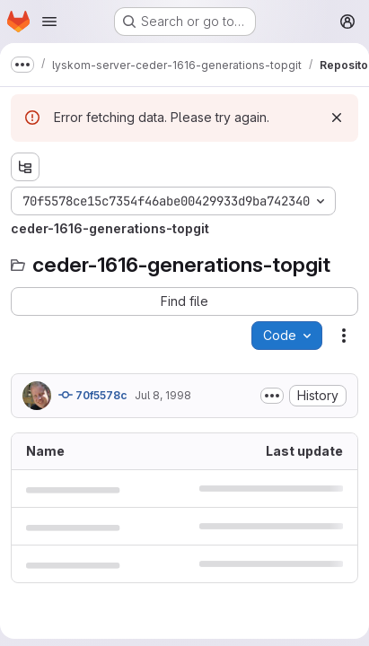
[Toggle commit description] (272, 396)
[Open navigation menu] (49, 21)
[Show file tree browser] (25, 167)
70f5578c (92, 395)
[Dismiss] (336, 117)
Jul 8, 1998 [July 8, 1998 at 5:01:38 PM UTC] (163, 395)
